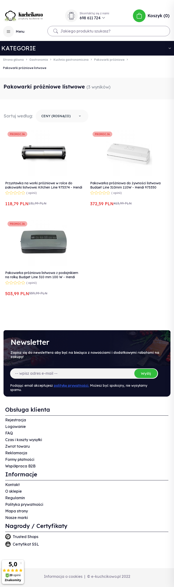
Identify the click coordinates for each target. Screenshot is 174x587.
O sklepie (13, 491)
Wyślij (146, 373)
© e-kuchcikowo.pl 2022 (108, 576)
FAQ (9, 433)
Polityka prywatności (24, 504)
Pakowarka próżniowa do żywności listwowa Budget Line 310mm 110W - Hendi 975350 (125, 185)
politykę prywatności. (71, 385)
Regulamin (15, 497)
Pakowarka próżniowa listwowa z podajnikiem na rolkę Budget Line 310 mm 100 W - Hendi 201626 (41, 277)
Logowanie (15, 426)
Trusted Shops (25, 536)
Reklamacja (16, 452)
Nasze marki (16, 517)
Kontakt (12, 484)
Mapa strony (16, 511)
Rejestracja (15, 420)
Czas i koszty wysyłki (23, 439)
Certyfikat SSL (26, 544)
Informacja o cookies (63, 576)
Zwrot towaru (17, 446)
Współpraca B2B (20, 466)
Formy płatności (19, 459)
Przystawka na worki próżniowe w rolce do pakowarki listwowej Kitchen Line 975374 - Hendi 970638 (43, 187)
